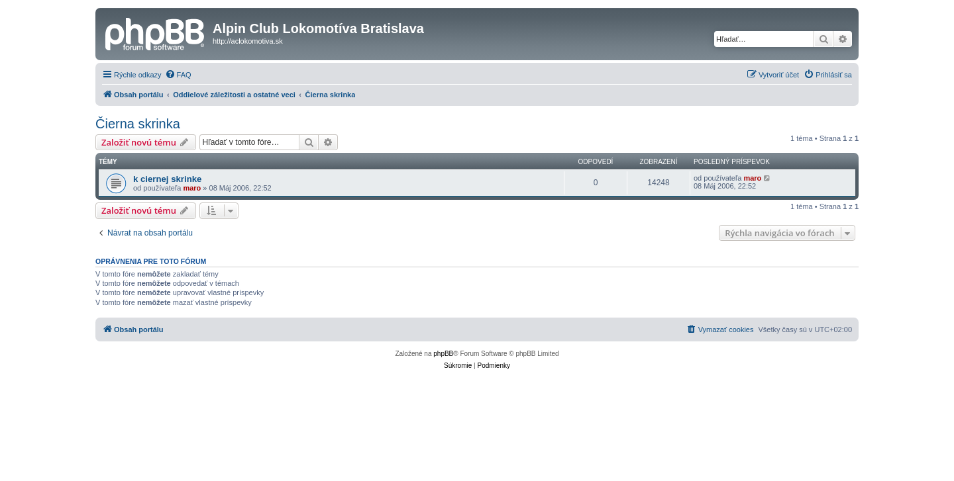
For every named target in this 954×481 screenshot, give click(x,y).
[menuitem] (178, 75)
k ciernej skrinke (167, 179)
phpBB (443, 353)
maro (192, 188)
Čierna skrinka (137, 123)
